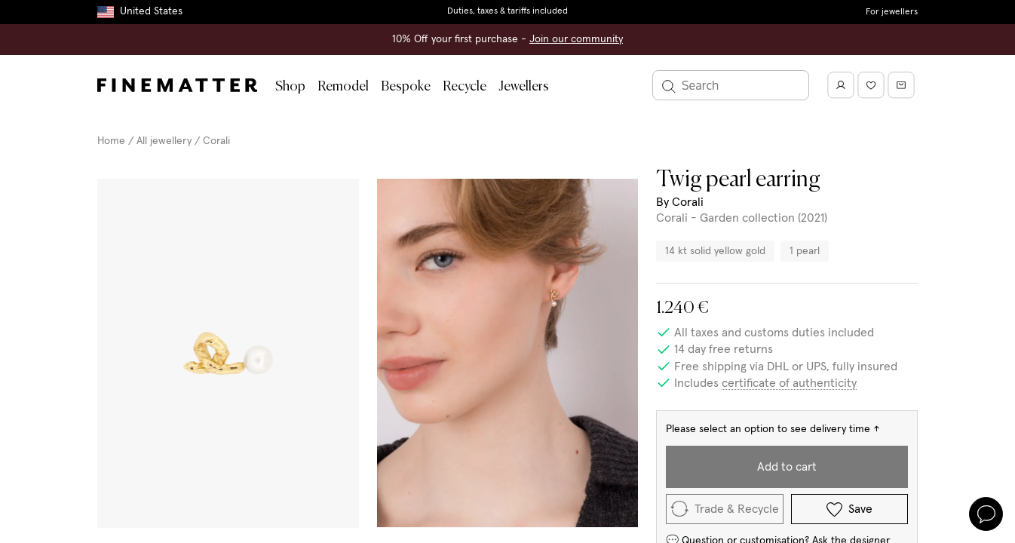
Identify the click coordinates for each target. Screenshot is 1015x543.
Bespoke (406, 87)
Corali (216, 141)
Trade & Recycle (724, 509)
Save (849, 509)
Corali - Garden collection (725, 218)
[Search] (730, 85)
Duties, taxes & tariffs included (507, 11)
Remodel (343, 87)
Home (111, 141)
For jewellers (892, 12)
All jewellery (164, 141)
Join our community (576, 39)
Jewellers (523, 87)
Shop (290, 87)
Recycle (464, 87)
